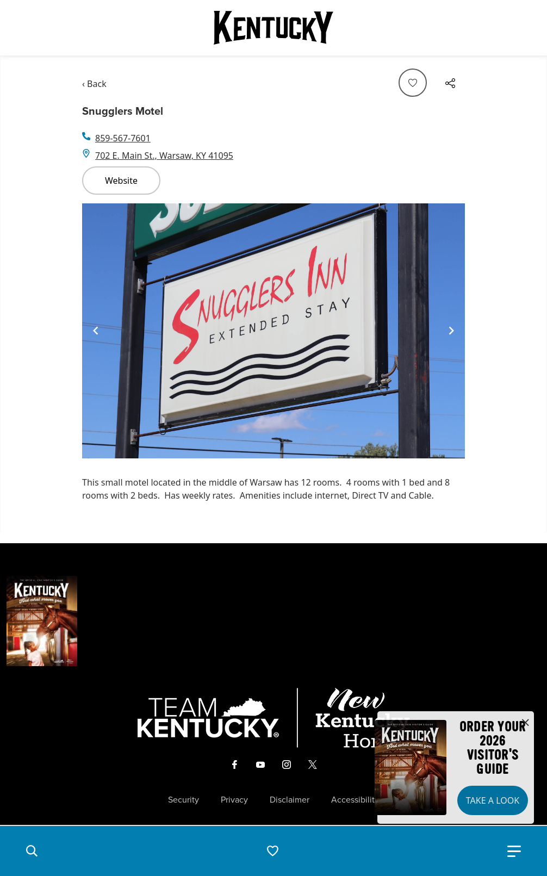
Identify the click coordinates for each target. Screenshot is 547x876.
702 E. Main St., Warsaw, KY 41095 (164, 155)
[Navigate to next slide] (451, 330)
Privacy (234, 800)
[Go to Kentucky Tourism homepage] (273, 28)
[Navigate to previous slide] (96, 330)
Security (183, 800)
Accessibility (355, 800)
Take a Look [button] (492, 800)
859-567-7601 (123, 138)
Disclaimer (289, 800)
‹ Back (94, 84)
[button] (31, 851)
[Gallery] (273, 330)
